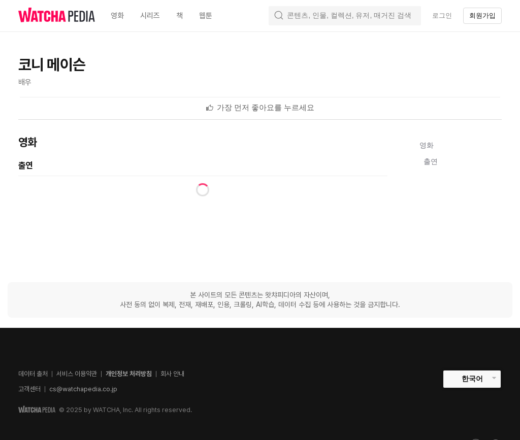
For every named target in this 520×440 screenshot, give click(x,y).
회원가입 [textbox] (482, 15)
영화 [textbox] (117, 15)
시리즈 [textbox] (150, 15)
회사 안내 (172, 374)
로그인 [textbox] (442, 15)
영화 (426, 145)
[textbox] (266, 108)
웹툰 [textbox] (205, 15)
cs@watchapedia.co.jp (83, 389)
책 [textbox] (179, 15)
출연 (431, 161)
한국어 (472, 379)
